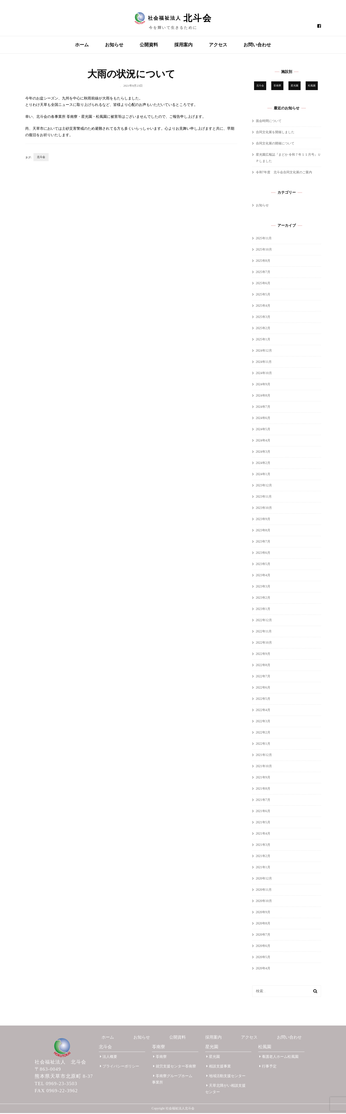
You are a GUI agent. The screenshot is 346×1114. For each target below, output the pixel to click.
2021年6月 (263, 812)
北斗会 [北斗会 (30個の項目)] (260, 86)
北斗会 (41, 158)
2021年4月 (263, 834)
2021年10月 (264, 767)
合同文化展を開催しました (275, 133)
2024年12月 (264, 351)
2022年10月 (264, 643)
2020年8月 (263, 924)
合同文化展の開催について (275, 144)
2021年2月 (263, 857)
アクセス (218, 44)
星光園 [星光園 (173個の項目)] (294, 86)
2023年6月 (263, 553)
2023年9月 (263, 520)
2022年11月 (264, 632)
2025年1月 (263, 340)
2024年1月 (263, 475)
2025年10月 (264, 250)
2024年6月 (263, 419)
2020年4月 (263, 969)
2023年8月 (263, 531)
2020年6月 (263, 947)
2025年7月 (263, 273)
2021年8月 (263, 789)
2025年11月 (264, 239)
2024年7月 (263, 407)
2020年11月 (264, 890)
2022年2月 (263, 733)
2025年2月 (263, 329)
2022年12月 (264, 621)
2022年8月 (263, 666)
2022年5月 (263, 699)
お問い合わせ (257, 44)
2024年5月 (263, 430)
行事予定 (268, 1067)
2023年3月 (263, 587)
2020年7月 (263, 935)
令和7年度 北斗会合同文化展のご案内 (284, 173)
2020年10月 (264, 902)
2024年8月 (263, 396)
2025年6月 (263, 284)
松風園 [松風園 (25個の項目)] (312, 86)
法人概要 (108, 1057)
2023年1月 (263, 610)
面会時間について (269, 122)
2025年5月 (263, 295)
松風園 (264, 1047)
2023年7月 (263, 542)
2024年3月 (263, 452)
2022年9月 (263, 654)
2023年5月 (263, 565)
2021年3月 (263, 845)
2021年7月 (263, 800)
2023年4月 (263, 576)
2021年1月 (263, 868)
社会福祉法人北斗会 (180, 1109)
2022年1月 (263, 744)
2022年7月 (263, 677)
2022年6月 (263, 688)
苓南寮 (158, 1047)
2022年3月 (263, 722)
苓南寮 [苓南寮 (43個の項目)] (277, 86)
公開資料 (149, 44)
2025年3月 (263, 318)
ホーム (82, 44)
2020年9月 (263, 913)
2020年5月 (263, 958)
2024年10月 (264, 374)
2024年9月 (263, 385)
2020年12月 (264, 879)
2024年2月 (263, 464)
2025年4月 (263, 306)
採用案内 (183, 44)
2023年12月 (264, 486)
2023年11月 (264, 497)
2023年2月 (263, 598)
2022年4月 (263, 711)
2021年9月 (263, 778)
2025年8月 (263, 261)
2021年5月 (263, 823)
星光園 (211, 1047)
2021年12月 (264, 756)
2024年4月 (263, 441)
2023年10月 (264, 508)
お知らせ (114, 44)
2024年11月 (264, 362)
